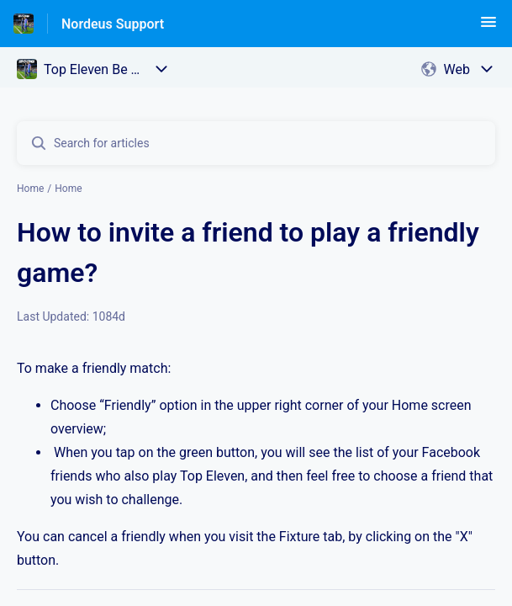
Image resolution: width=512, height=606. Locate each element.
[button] (488, 27)
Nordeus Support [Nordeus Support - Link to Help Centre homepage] (112, 24)
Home (30, 188)
